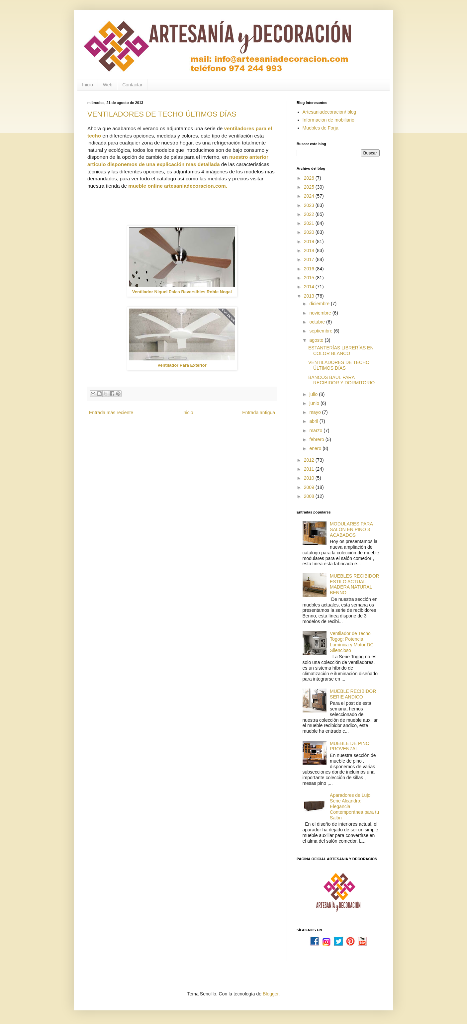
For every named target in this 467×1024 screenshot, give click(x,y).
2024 (310, 196)
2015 (310, 277)
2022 (310, 214)
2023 (310, 205)
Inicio (87, 84)
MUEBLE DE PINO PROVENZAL (349, 746)
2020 (310, 232)
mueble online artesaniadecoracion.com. (177, 186)
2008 (310, 496)
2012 (310, 460)
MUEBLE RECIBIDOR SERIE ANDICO (353, 694)
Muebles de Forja (320, 128)
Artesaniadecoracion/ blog (329, 112)
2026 (310, 178)
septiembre (321, 330)
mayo (315, 412)
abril (314, 421)
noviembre (320, 313)
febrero (317, 439)
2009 (310, 487)
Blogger (270, 993)
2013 (310, 296)
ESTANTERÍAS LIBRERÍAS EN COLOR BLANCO (341, 350)
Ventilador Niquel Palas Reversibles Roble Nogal (182, 291)
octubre (317, 322)
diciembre (320, 303)
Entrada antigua (258, 412)
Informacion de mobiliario (328, 120)
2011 (310, 469)
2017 (310, 259)
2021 (310, 223)
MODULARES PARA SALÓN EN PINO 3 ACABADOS (351, 529)
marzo (316, 430)
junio (314, 403)
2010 (310, 478)
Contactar (132, 84)
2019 (310, 241)
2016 (310, 268)
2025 (310, 187)
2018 (310, 250)
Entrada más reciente (111, 412)
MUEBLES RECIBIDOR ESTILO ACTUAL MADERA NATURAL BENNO (354, 584)
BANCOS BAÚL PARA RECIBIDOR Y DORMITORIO (341, 380)
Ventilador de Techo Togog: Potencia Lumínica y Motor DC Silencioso (351, 642)
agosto (317, 340)
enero (316, 448)
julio (314, 394)
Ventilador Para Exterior (181, 365)
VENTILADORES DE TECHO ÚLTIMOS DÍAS (161, 114)
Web (108, 84)
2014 (310, 286)
